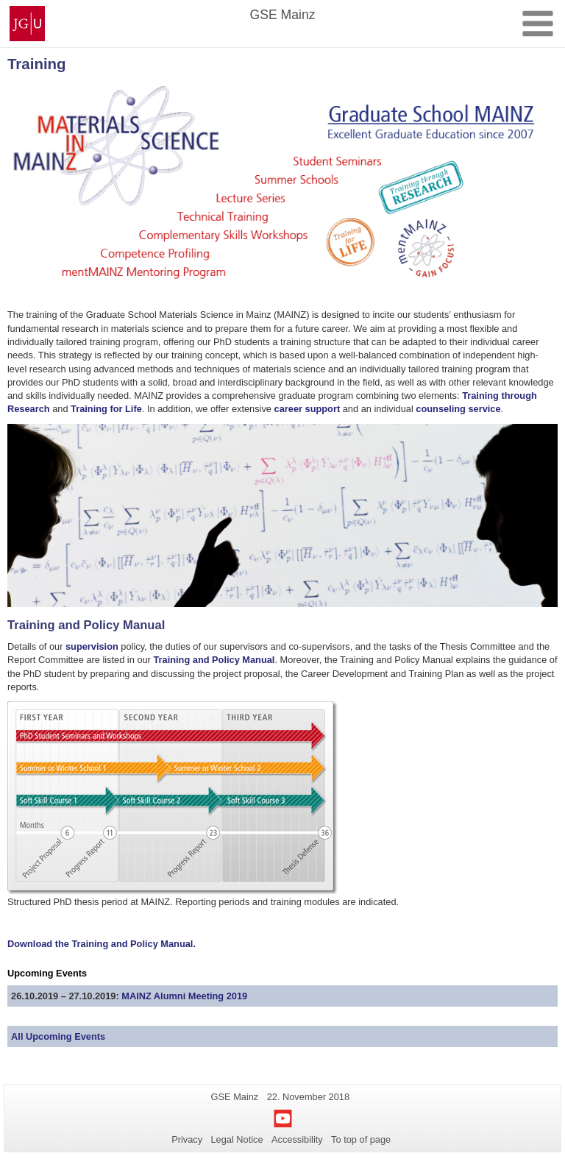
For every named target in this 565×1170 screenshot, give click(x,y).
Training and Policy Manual (213, 659)
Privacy (186, 1139)
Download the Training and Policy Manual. (101, 943)
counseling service (458, 408)
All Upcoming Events (58, 1036)
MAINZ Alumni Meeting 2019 (184, 995)
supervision (91, 646)
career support (307, 408)
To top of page (361, 1139)
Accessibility (297, 1139)
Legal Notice (236, 1139)
